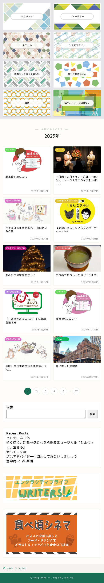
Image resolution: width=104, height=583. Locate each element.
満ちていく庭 (16, 452)
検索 (9, 407)
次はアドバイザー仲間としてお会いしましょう (41, 456)
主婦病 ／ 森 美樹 (19, 461)
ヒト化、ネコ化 (18, 438)
